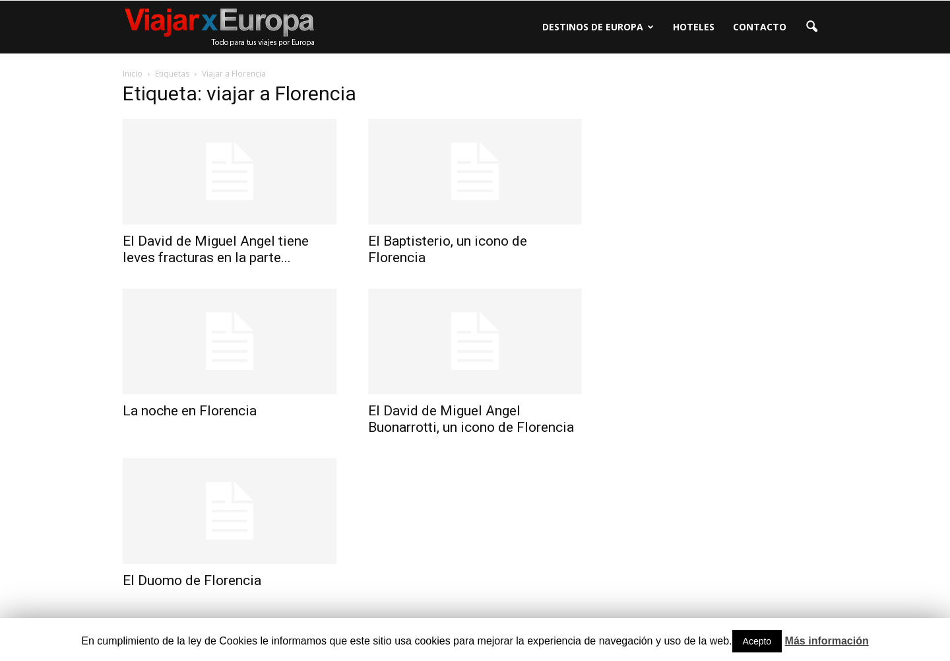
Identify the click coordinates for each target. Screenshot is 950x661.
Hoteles (693, 26)
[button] (811, 27)
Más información (827, 640)
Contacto (759, 26)
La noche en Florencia (190, 411)
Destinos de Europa (598, 26)
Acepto (757, 641)
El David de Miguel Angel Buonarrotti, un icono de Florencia (471, 419)
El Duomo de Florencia (192, 580)
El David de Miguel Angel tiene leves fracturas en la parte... (216, 249)
